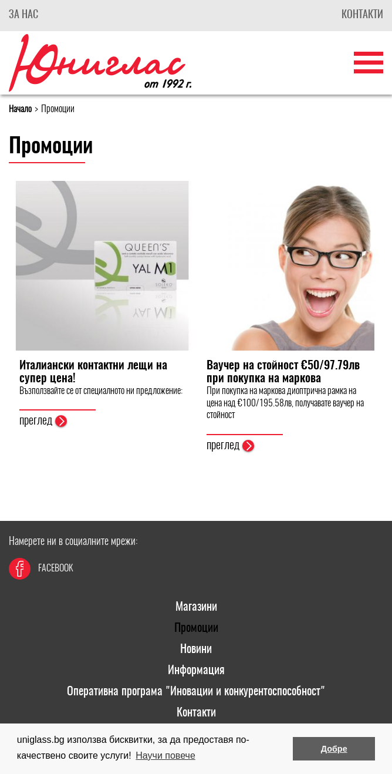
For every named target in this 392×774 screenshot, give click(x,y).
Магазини (196, 607)
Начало (20, 109)
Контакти (362, 15)
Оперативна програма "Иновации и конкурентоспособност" (196, 692)
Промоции (196, 628)
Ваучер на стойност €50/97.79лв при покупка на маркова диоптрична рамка (283, 379)
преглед (43, 421)
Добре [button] (334, 748)
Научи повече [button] (165, 755)
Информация (196, 671)
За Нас (23, 15)
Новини (196, 649)
